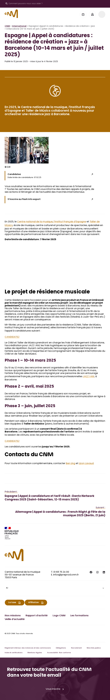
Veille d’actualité (15, 619)
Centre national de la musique (35, 222)
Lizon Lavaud (86, 463)
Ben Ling (70, 463)
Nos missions (13, 616)
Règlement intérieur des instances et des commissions (28, 648)
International (19, 26)
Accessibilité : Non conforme (59, 653)
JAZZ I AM (88, 376)
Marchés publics (94, 648)
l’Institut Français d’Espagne (69, 222)
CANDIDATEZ (12, 337)
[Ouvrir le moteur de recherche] (24, 3)
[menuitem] (55, 588)
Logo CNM (59, 616)
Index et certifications (14, 653)
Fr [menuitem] (7, 588)
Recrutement (76, 648)
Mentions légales (35, 653)
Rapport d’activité (37, 616)
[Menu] (101, 14)
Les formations (79, 616)
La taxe (12, 603)
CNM (7, 26)
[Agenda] (83, 14)
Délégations (61, 648)
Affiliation (33, 603)
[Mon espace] (92, 14)
